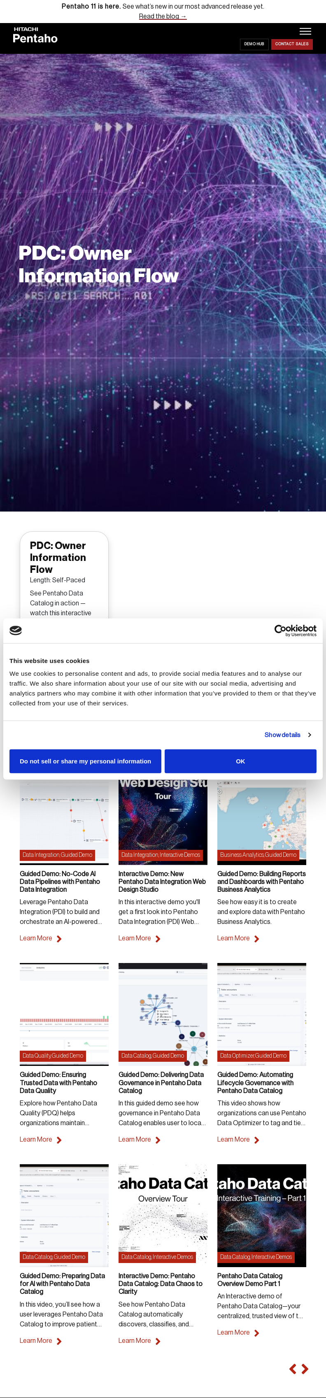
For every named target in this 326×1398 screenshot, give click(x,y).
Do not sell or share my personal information (85, 761)
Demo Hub (254, 44)
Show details (282, 735)
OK (240, 761)
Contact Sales (292, 44)
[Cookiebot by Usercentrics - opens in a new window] (280, 630)
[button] (291, 1369)
